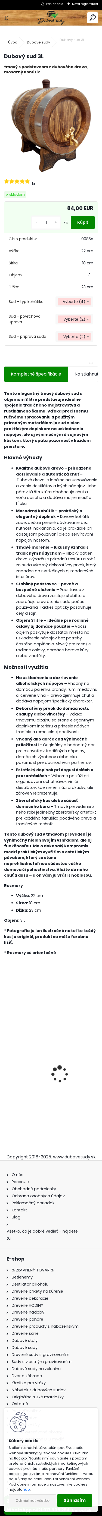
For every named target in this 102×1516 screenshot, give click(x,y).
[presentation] (7, 1064)
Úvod (12, 42)
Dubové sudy (38, 42)
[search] (92, 18)
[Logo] (50, 18)
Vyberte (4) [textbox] (74, 301)
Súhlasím (75, 1500)
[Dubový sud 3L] (51, 126)
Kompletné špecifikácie (36, 374)
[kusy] (46, 222)
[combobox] (74, 301)
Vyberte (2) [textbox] (74, 319)
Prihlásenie (54, 4)
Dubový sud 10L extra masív (37, 1094)
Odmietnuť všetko (33, 1500)
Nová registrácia (85, 4)
